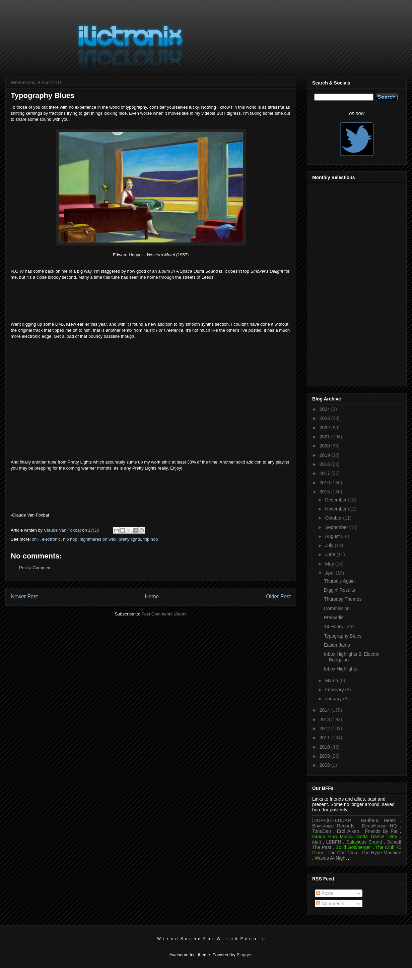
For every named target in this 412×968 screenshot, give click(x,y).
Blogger (243, 954)
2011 (325, 737)
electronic (51, 539)
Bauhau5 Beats (378, 820)
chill (36, 539)
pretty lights (130, 539)
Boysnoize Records (333, 825)
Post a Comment (35, 567)
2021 (325, 436)
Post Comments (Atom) (164, 613)
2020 (325, 445)
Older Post (278, 596)
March (332, 680)
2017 (325, 473)
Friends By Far (381, 831)
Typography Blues (342, 636)
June (330, 554)
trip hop (150, 539)
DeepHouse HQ (379, 825)
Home (152, 596)
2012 (325, 728)
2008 (325, 765)
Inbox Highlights (340, 668)
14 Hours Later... (341, 626)
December (336, 499)
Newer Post (24, 596)
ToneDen (321, 831)
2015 (325, 491)
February (335, 689)
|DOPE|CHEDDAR (331, 820)
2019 (325, 455)
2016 (325, 482)
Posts (324, 893)
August (333, 536)
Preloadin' (334, 617)
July (330, 545)
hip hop (70, 539)
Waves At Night (331, 858)
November (336, 509)
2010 (325, 747)
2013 (325, 719)
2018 (325, 464)
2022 (325, 427)
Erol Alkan (348, 831)
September (337, 527)
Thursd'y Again (339, 581)
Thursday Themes (343, 599)
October (334, 518)
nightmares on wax (98, 539)
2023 (325, 418)
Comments (330, 903)
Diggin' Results (339, 590)
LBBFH (333, 842)
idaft (316, 842)
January (334, 698)
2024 (325, 409)
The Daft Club (342, 852)
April (330, 573)
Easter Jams (337, 645)
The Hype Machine (381, 852)
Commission (337, 608)
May (330, 564)
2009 (325, 756)
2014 (325, 710)
